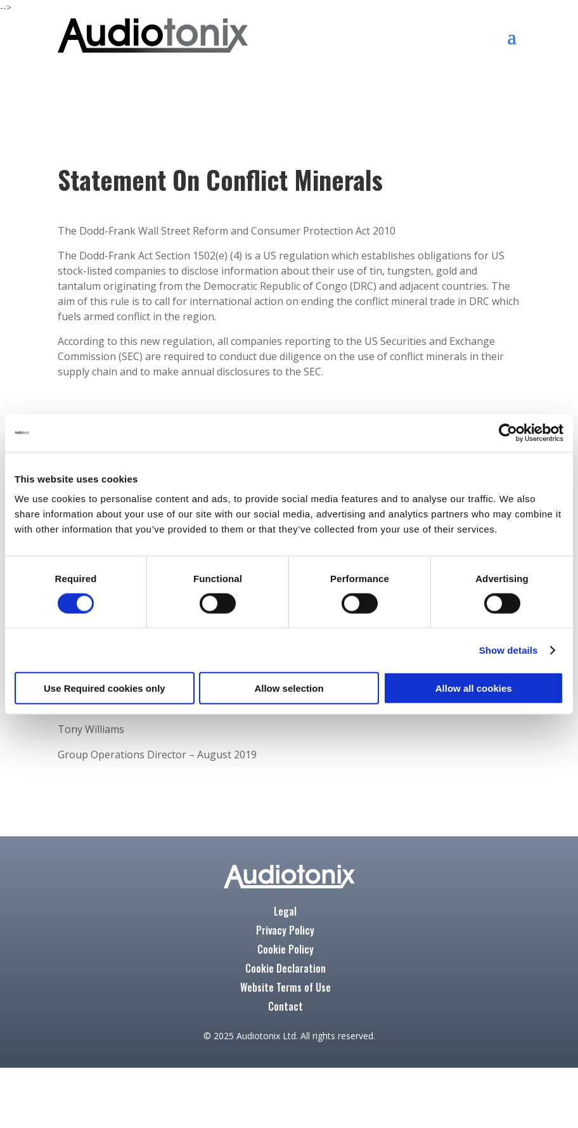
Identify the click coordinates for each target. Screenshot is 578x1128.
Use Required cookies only (104, 688)
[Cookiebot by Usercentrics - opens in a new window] (508, 432)
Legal (285, 913)
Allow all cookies (473, 688)
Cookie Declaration (285, 970)
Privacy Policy (285, 932)
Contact (285, 1008)
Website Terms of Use (285, 989)
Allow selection (288, 688)
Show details (508, 649)
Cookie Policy (285, 951)
